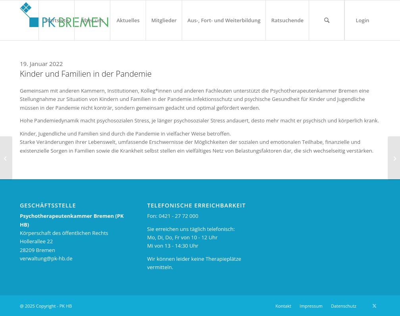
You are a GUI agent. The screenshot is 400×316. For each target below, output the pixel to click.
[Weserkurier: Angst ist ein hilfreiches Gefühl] (394, 158)
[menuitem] (56, 20)
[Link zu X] (374, 306)
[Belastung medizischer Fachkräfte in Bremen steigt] (6, 158)
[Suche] (326, 20)
